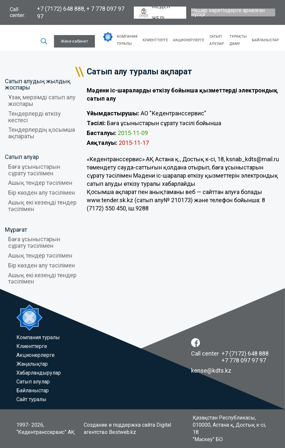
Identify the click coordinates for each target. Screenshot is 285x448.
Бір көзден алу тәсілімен (41, 192)
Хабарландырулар (38, 373)
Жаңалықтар (32, 364)
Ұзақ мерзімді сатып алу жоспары (42, 100)
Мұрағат (16, 229)
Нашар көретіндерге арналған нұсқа (228, 12)
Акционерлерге (188, 40)
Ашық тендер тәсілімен (40, 182)
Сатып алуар (22, 156)
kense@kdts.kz (211, 370)
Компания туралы (127, 40)
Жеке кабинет (74, 41)
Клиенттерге (155, 40)
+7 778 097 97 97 (244, 360)
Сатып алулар (216, 40)
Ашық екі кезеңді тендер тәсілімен (42, 205)
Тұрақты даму (238, 40)
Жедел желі (154, 13)
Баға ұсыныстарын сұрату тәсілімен (34, 170)
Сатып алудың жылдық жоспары (38, 84)
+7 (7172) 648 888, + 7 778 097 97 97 (80, 12)
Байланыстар (265, 40)
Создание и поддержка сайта (119, 425)
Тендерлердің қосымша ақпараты (41, 133)
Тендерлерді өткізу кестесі (34, 117)
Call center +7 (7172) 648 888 (230, 353)
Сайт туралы (31, 399)
